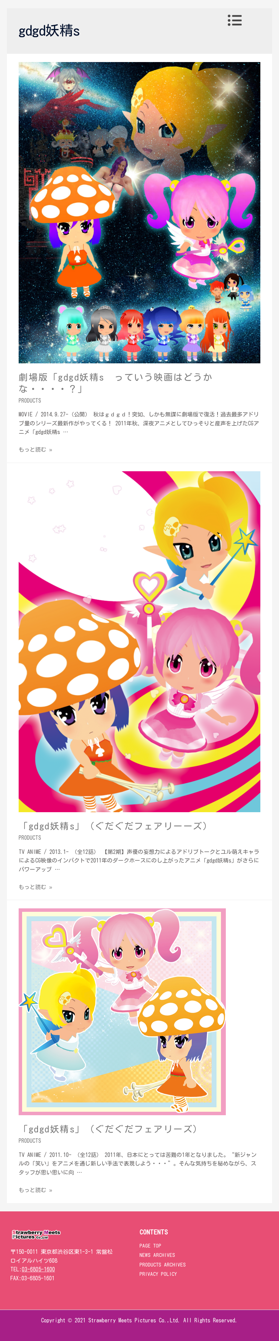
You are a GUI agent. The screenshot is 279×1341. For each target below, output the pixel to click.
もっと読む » (35, 449)
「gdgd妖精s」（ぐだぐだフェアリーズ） (111, 1129)
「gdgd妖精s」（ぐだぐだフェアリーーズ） (116, 825)
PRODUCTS (30, 400)
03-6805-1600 (38, 1269)
